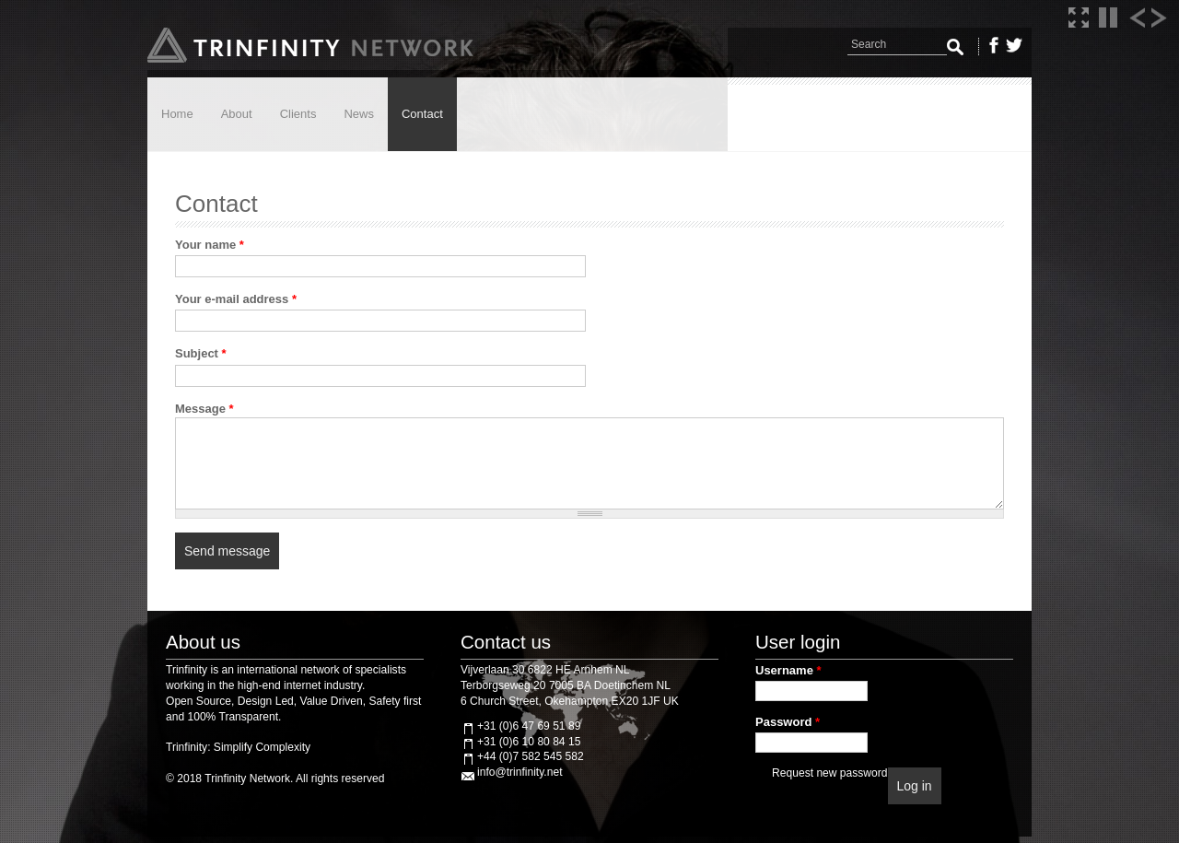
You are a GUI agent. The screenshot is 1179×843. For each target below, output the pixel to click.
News (359, 114)
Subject (201, 353)
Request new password (829, 773)
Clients (298, 114)
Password (787, 722)
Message (204, 409)
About (236, 114)
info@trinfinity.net (519, 772)
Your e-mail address (236, 299)
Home (177, 114)
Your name (209, 245)
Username (788, 670)
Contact (422, 114)
